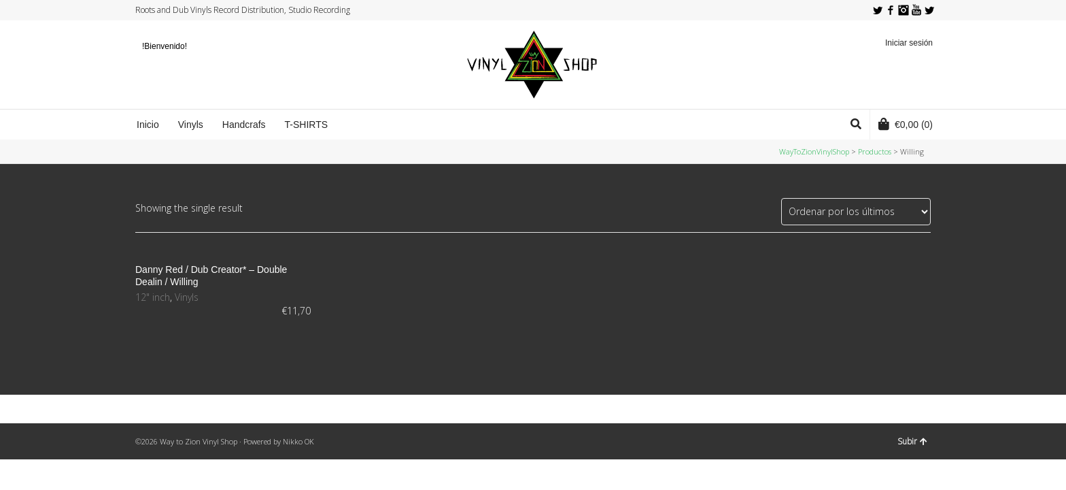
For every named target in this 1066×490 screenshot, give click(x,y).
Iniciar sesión (909, 43)
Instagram (903, 10)
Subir (912, 441)
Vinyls (187, 297)
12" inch (152, 297)
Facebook (890, 10)
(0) (905, 124)
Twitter (878, 10)
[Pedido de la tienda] (856, 211)
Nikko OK (298, 441)
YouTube (916, 10)
